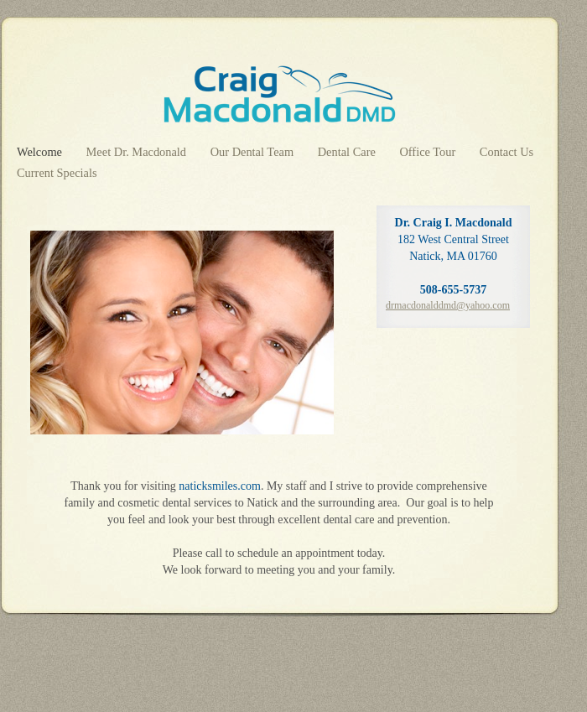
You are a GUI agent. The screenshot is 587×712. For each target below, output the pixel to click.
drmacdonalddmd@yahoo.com (448, 305)
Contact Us (506, 152)
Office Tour (428, 152)
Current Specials (57, 172)
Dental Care (348, 152)
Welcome (41, 152)
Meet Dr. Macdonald (138, 152)
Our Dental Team (253, 152)
